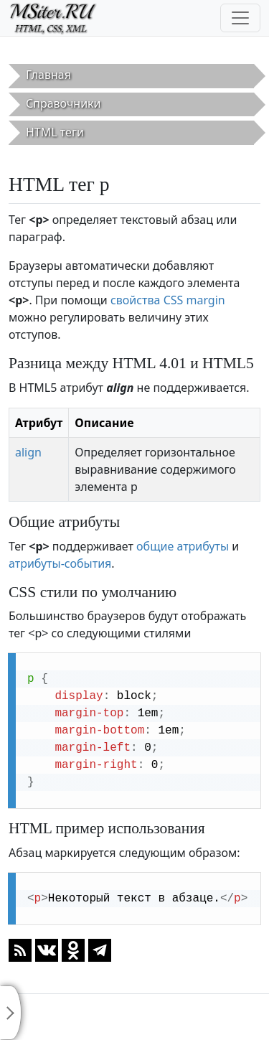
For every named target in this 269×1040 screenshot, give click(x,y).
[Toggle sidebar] (11, 1012)
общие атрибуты (182, 546)
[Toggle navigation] (240, 18)
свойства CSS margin (167, 300)
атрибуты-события (60, 563)
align (28, 452)
